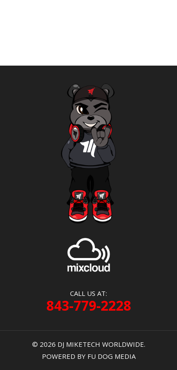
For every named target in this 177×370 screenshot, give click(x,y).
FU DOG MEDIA (111, 356)
